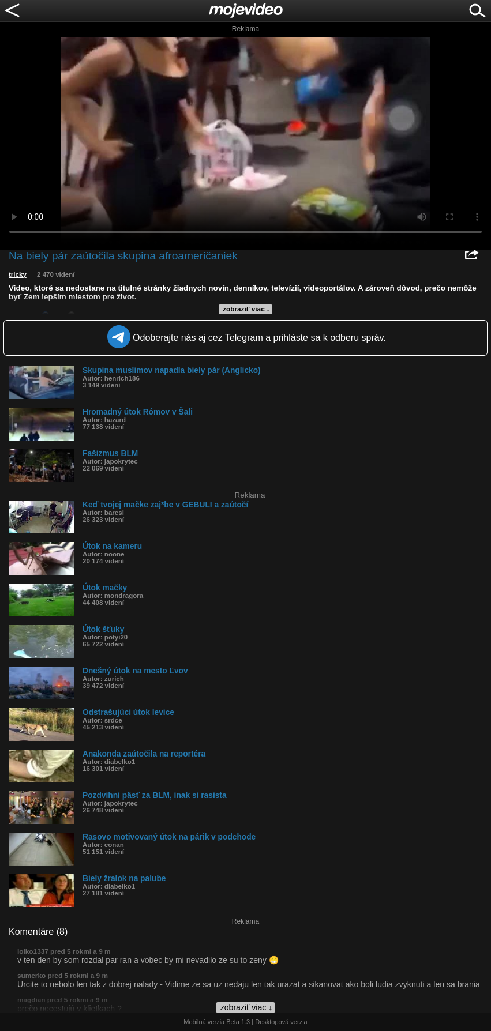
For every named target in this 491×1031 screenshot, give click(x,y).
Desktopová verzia (281, 1021)
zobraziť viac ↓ (246, 309)
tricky (18, 274)
